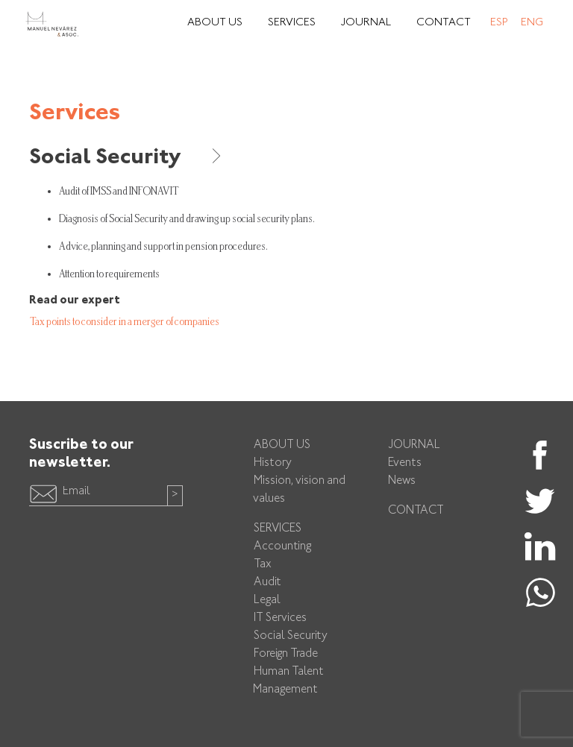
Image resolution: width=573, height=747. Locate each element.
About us (282, 445)
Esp (498, 23)
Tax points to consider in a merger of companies (124, 321)
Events (405, 463)
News (402, 481)
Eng (532, 23)
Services (292, 23)
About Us (214, 23)
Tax (263, 564)
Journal (366, 23)
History (273, 463)
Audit (267, 582)
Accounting (282, 546)
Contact (443, 23)
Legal (267, 600)
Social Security (126, 158)
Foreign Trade (286, 654)
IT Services (280, 618)
